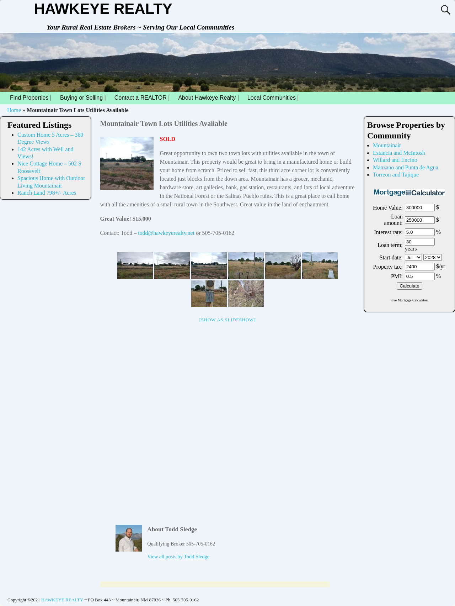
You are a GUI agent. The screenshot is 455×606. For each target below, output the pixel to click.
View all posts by (178, 556)
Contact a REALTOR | (142, 98)
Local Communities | (275, 98)
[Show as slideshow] (227, 319)
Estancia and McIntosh (399, 153)
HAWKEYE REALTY (103, 8)
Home (14, 110)
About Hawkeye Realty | (208, 98)
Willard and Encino (395, 160)
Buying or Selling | (83, 98)
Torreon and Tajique (396, 175)
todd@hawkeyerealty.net (166, 233)
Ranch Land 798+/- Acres (46, 193)
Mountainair (387, 145)
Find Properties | (33, 98)
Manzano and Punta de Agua (405, 167)
